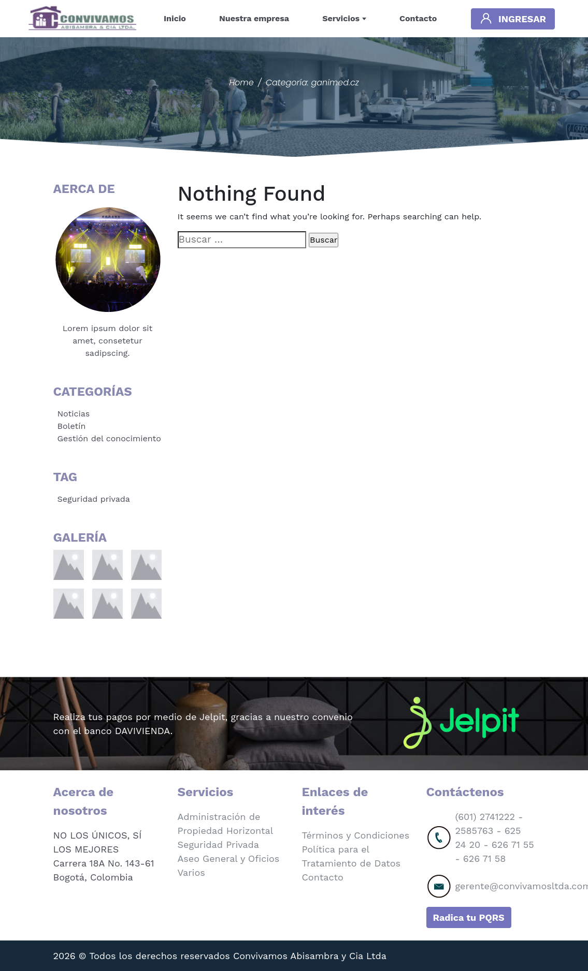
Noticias (74, 414)
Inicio (175, 18)
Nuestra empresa (254, 18)
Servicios (341, 18)
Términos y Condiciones (356, 835)
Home (241, 82)
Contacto (418, 18)
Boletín (72, 426)
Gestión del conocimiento (109, 438)
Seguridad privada (94, 499)
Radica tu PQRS (469, 917)
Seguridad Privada (219, 844)
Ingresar (513, 18)
